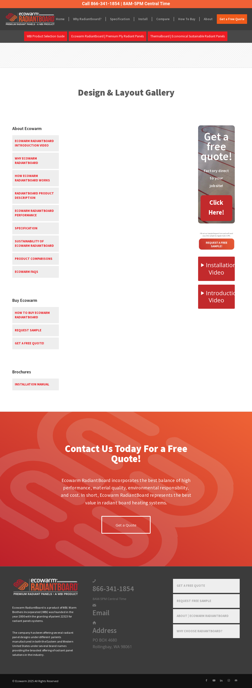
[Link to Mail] (236, 680)
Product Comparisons (33, 259)
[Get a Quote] (126, 525)
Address (105, 630)
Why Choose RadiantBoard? (199, 631)
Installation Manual (32, 384)
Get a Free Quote (191, 586)
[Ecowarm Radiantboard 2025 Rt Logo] (38, 19)
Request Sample (28, 330)
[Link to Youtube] (214, 680)
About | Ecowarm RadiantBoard (203, 616)
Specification (26, 228)
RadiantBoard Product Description (34, 195)
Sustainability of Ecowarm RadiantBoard (34, 243)
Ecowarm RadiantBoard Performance (34, 213)
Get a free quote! (29, 343)
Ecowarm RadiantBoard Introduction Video (34, 143)
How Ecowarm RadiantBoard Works (32, 178)
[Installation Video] (216, 269)
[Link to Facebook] (206, 680)
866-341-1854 (113, 588)
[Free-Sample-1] (216, 240)
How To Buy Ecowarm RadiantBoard (32, 315)
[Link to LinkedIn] (221, 680)
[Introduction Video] (216, 297)
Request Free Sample (194, 601)
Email (101, 612)
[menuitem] (60, 19)
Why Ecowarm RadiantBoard (26, 160)
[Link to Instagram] (228, 680)
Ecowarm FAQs (26, 272)
